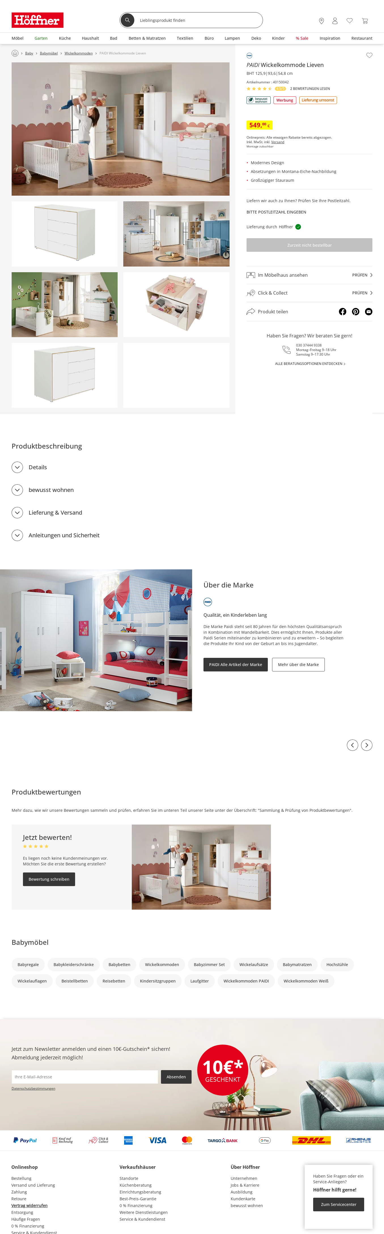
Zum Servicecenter (339, 1204)
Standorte (129, 1178)
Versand (277, 142)
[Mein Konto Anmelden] (335, 21)
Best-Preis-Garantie (138, 1198)
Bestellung (21, 1178)
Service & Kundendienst (142, 1219)
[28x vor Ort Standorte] (321, 21)
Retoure (18, 1198)
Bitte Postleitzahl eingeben (276, 212)
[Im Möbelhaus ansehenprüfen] (309, 275)
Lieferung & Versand (55, 512)
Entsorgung (22, 1212)
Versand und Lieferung (33, 1185)
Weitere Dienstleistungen (144, 1212)
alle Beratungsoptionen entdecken (308, 363)
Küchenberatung (136, 1185)
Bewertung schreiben (49, 879)
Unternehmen (244, 1178)
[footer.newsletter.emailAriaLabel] (85, 1077)
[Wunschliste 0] (349, 20)
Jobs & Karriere (245, 1185)
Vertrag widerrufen (29, 1205)
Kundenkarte (243, 1198)
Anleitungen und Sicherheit (64, 535)
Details (38, 467)
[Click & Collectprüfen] (309, 293)
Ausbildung (242, 1192)
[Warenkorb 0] (365, 21)
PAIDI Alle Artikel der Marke (235, 664)
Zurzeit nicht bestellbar (309, 245)
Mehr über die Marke (298, 664)
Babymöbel (30, 942)
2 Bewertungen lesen (310, 88)
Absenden (176, 1076)
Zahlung (19, 1192)
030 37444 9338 (309, 345)
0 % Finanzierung (27, 1226)
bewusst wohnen (51, 490)
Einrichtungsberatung (140, 1192)
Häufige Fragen (25, 1219)
